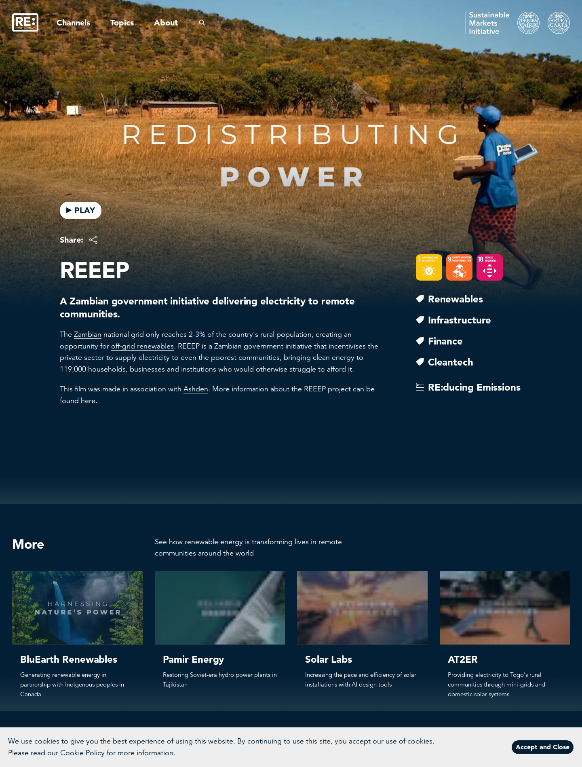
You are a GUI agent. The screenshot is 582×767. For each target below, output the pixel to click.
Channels (73, 22)
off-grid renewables (142, 346)
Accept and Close (542, 747)
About (166, 22)
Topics (122, 22)
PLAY (80, 210)
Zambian (87, 334)
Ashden (195, 389)
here (88, 400)
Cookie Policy (82, 752)
